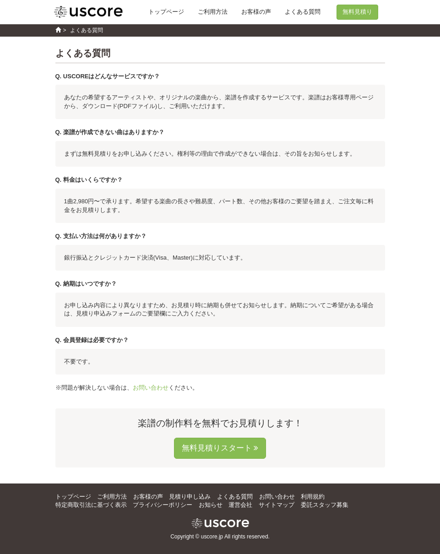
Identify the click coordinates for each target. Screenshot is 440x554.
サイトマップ (276, 504)
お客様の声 (256, 11)
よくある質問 (302, 11)
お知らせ (211, 504)
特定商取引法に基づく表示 (91, 504)
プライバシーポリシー (162, 504)
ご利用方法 (213, 11)
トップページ (166, 11)
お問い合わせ (150, 387)
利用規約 (313, 496)
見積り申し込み (190, 496)
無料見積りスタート (217, 448)
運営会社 (240, 504)
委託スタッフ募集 (324, 504)
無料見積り (357, 11)
